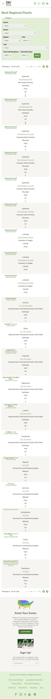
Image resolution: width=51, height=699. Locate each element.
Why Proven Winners (15, 680)
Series (5, 30)
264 (39, 66)
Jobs (41, 687)
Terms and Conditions (31, 683)
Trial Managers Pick (25, 79)
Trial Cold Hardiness (11, 52)
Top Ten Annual (25, 331)
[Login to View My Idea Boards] (39, 2)
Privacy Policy (16, 683)
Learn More (25, 632)
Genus (5, 22)
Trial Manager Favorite (25, 237)
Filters (8, 18)
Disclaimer (33, 687)
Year (23, 37)
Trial (5, 44)
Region (6, 37)
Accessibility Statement (34, 680)
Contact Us (12, 687)
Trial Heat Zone (26, 52)
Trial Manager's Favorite (25, 134)
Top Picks (25, 465)
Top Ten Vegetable (25, 306)
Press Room (22, 687)
